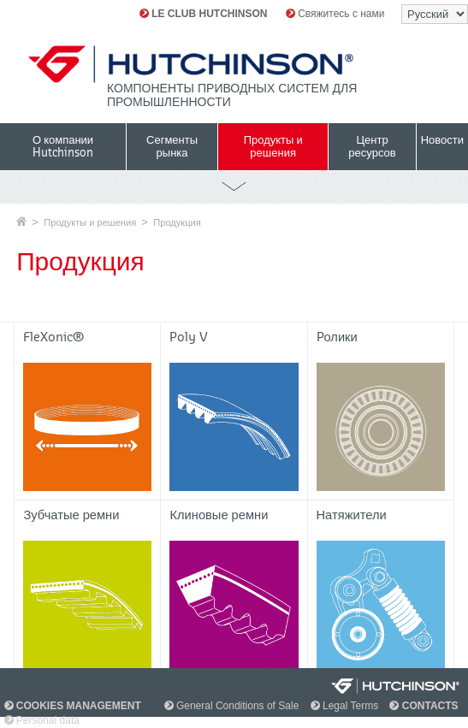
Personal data (42, 720)
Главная (21, 221)
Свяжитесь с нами (335, 14)
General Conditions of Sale (231, 706)
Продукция (176, 222)
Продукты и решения (90, 222)
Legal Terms (344, 706)
